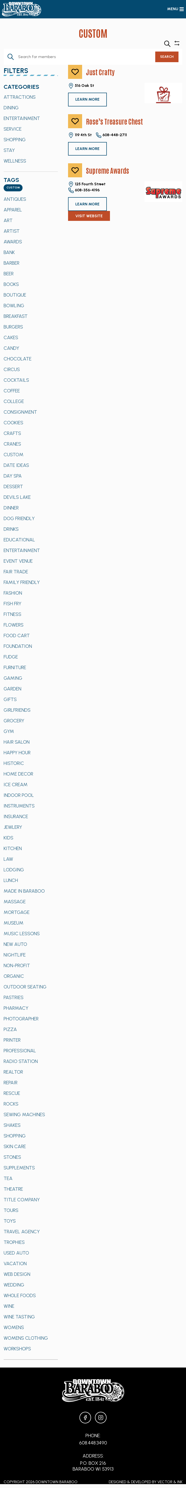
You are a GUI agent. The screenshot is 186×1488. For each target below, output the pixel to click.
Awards (13, 241)
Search (167, 57)
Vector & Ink (169, 1482)
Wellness (15, 160)
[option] (31, 97)
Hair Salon (17, 742)
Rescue (12, 1093)
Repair (10, 1082)
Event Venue (18, 561)
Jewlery (13, 827)
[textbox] (13, 187)
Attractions (20, 97)
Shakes (12, 1125)
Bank (9, 252)
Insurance (16, 816)
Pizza (10, 1029)
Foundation (18, 646)
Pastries (13, 997)
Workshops (17, 1348)
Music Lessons (22, 933)
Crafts (12, 433)
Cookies (13, 422)
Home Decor (18, 773)
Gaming (13, 678)
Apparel (13, 209)
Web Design (17, 1274)
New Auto (15, 944)
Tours (11, 1210)
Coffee (12, 390)
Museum (13, 922)
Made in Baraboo (24, 891)
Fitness (12, 614)
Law (8, 859)
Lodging (14, 869)
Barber (11, 263)
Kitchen (13, 848)
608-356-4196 (84, 190)
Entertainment (22, 118)
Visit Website (89, 216)
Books (11, 284)
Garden (12, 688)
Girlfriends (17, 710)
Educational (19, 539)
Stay (9, 150)
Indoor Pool (19, 795)
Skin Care (15, 1146)
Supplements (19, 1167)
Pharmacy (16, 1008)
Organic (14, 976)
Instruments (19, 805)
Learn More (87, 99)
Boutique (15, 294)
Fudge (11, 656)
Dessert (13, 486)
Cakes (11, 337)
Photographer (21, 1018)
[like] (75, 72)
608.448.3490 (93, 1443)
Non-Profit (17, 965)
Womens (14, 1327)
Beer (9, 273)
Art (8, 220)
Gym (9, 731)
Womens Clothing (26, 1338)
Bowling (14, 305)
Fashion (13, 593)
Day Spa (13, 475)
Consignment (20, 412)
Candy (11, 348)
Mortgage (17, 912)
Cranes (12, 443)
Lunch (11, 880)
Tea (8, 1178)
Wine (9, 1306)
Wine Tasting (19, 1316)
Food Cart (17, 635)
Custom (13, 454)
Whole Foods (20, 1295)
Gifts (10, 699)
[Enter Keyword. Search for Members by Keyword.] (79, 57)
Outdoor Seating (25, 986)
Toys (10, 1221)
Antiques (15, 199)
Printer (12, 1040)
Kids (8, 837)
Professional (20, 1050)
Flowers (13, 624)
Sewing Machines (24, 1114)
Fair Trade (16, 571)
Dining (11, 107)
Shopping (15, 139)
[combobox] (13, 187)
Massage (15, 901)
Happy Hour (17, 752)
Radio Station (21, 1061)
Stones (12, 1157)
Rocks (11, 1103)
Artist (12, 231)
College (14, 401)
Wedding (14, 1284)
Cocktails (16, 380)
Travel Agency (22, 1231)
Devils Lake (17, 497)
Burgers (13, 326)
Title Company (22, 1199)
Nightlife (15, 954)
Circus (12, 369)
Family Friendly (22, 582)
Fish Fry (12, 603)
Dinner (11, 507)
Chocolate (17, 358)
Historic (14, 763)
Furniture (15, 667)
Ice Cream (16, 784)
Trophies (14, 1242)
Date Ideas (16, 465)
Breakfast (16, 316)
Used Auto (16, 1252)
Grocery (14, 720)
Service (13, 129)
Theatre (13, 1189)
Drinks (11, 529)
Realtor (13, 1071)
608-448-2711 (111, 135)
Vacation (15, 1263)
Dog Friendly (19, 518)
